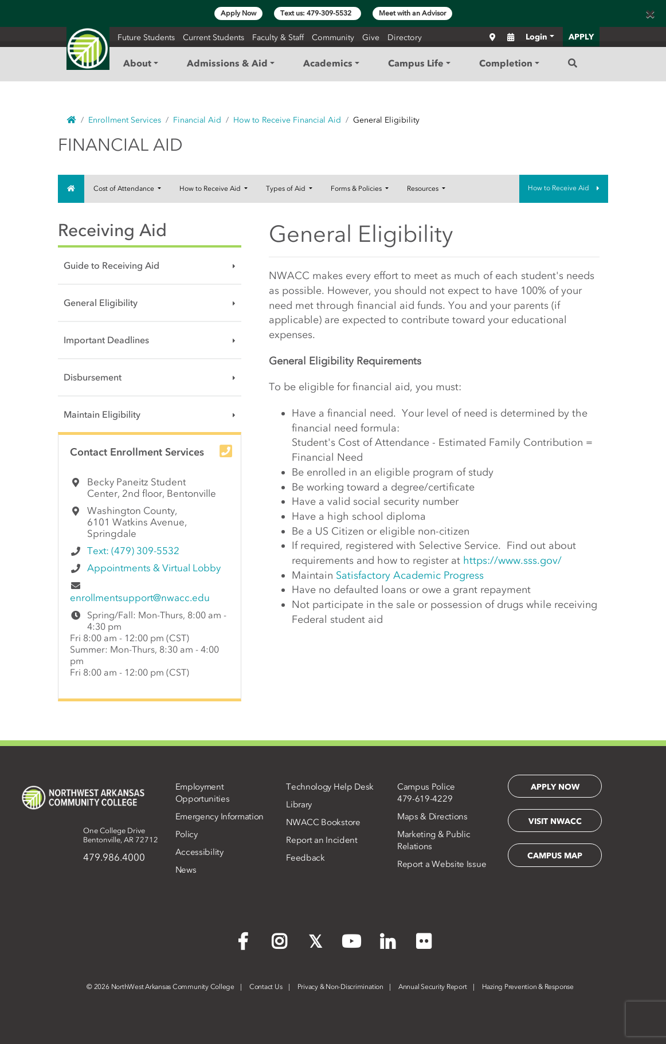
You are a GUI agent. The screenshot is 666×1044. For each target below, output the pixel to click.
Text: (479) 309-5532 (133, 550)
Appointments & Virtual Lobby (154, 568)
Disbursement (93, 377)
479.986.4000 (114, 857)
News (186, 870)
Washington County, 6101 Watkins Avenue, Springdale (137, 522)
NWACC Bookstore (323, 822)
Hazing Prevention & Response (528, 987)
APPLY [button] (581, 37)
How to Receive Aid (210, 189)
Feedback (305, 858)
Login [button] (536, 37)
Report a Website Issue (441, 864)
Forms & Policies (357, 189)
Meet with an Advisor (412, 13)
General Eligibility (101, 302)
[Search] (572, 63)
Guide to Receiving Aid (111, 265)
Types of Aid (286, 189)
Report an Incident (322, 840)
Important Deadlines (106, 340)
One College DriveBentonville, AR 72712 (120, 835)
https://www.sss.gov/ (512, 560)
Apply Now (238, 13)
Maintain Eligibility (102, 414)
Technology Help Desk (330, 787)
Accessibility (199, 852)
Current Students (213, 37)
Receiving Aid (112, 230)
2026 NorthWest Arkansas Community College (160, 987)
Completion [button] (505, 63)
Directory (404, 37)
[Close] (650, 14)
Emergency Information (219, 816)
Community (333, 37)
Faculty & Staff (278, 37)
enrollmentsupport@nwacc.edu (140, 597)
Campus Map (554, 856)
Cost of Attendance (124, 189)
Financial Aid (197, 120)
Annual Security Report (432, 987)
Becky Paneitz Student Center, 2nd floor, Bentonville (151, 487)
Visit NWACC (555, 821)
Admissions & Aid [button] (227, 63)
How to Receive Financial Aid (287, 120)
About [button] (137, 63)
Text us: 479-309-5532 (317, 13)
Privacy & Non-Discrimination (340, 987)
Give (370, 37)
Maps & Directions (432, 816)
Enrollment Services (124, 120)
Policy (186, 834)
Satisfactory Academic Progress (410, 575)
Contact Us (266, 987)
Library (299, 804)
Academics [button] (327, 63)
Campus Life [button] (416, 63)
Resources (423, 189)
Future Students (146, 37)
